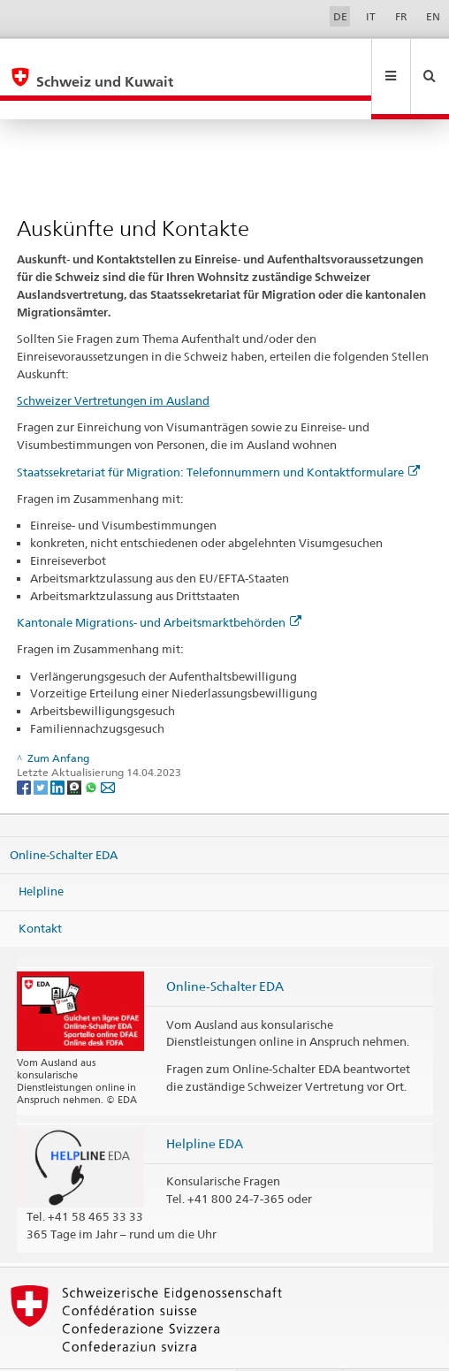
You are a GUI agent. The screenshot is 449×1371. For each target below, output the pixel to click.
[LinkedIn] (58, 749)
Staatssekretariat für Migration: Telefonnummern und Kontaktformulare (218, 434)
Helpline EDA (204, 1105)
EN (433, 16)
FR (401, 16)
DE (340, 16)
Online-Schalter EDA (64, 816)
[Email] (108, 749)
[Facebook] (25, 749)
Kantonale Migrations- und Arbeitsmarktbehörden (159, 584)
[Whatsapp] (92, 749)
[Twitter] (42, 749)
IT (371, 16)
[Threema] (75, 749)
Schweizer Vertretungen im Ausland (113, 362)
